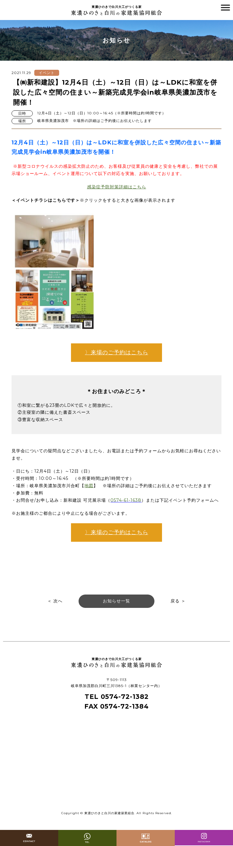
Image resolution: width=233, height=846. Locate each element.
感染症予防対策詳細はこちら (116, 187)
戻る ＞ (178, 601)
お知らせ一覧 (116, 601)
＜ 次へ (54, 601)
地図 (88, 485)
